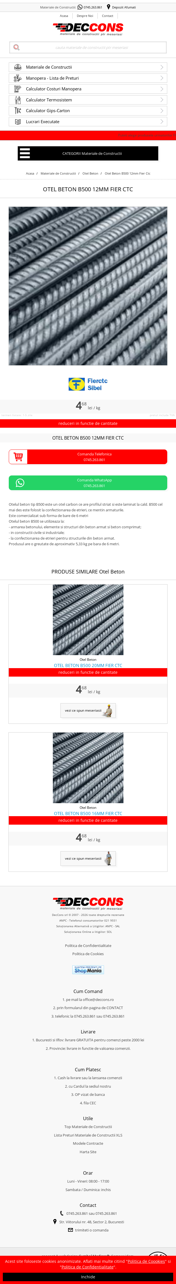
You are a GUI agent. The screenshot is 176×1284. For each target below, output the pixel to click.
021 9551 (110, 920)
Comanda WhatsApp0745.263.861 (94, 482)
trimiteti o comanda (91, 1230)
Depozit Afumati (124, 7)
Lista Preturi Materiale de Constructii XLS (88, 1135)
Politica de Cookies (88, 953)
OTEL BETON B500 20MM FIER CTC (88, 665)
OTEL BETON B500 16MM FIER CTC (88, 813)
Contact (107, 16)
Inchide (88, 1276)
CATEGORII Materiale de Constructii (92, 153)
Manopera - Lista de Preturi (52, 78)
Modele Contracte (88, 1143)
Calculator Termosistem (49, 100)
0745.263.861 (93, 7)
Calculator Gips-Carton (48, 110)
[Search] (88, 47)
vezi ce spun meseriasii (83, 710)
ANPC (63, 920)
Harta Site (88, 1151)
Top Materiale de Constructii (88, 1126)
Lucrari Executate (42, 121)
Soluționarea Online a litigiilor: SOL (88, 932)
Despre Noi (85, 16)
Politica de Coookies (146, 1261)
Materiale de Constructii (49, 67)
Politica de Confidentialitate (88, 945)
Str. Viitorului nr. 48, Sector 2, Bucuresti (91, 1221)
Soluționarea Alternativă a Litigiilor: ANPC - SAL (88, 926)
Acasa (64, 16)
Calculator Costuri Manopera (53, 89)
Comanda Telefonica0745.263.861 (94, 456)
